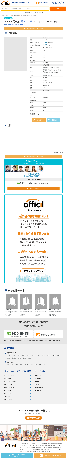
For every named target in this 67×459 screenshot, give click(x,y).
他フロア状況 (8, 18)
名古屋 (16, 364)
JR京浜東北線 (46, 72)
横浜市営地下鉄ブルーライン (50, 70)
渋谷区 (28, 355)
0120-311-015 (26, 182)
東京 (8, 364)
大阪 (12, 364)
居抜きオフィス (8, 399)
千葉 (36, 364)
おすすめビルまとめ (9, 375)
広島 (24, 364)
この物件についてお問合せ (33, 188)
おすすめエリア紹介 (9, 387)
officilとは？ (38, 375)
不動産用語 (7, 396)
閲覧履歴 (28, 12)
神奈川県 (45, 67)
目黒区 (8, 357)
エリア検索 (9, 348)
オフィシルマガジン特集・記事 (17, 371)
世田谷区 (14, 357)
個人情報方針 (38, 390)
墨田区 (24, 357)
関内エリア (50, 75)
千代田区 (9, 355)
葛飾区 (29, 357)
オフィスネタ (7, 393)
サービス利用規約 (39, 387)
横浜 (28, 364)
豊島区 (53, 355)
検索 (58, 8)
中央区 (14, 355)
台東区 (43, 355)
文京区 (48, 355)
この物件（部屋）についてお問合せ (33, 28)
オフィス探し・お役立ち (10, 381)
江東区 (19, 357)
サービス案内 (40, 371)
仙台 (44, 364)
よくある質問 (38, 378)
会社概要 (37, 381)
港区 (19, 355)
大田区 (38, 355)
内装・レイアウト (8, 384)
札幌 (40, 364)
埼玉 (32, 364)
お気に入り (38, 12)
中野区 (58, 355)
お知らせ (37, 384)
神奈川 (44, 75)
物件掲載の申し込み (33, 418)
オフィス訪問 (7, 390)
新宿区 (23, 355)
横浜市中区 (50, 67)
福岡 (21, 364)
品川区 (33, 355)
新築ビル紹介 (7, 378)
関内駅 (59, 70)
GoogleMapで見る (57, 152)
